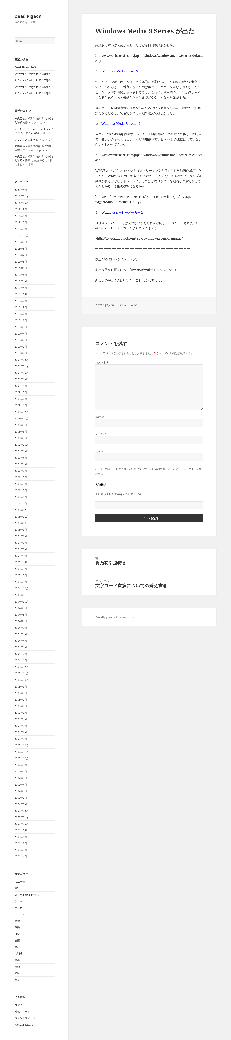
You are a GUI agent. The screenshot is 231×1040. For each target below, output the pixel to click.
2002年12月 (22, 745)
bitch (125, 305)
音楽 (17, 979)
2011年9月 (21, 268)
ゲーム (18, 901)
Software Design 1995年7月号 (33, 80)
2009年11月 (22, 366)
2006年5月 (21, 490)
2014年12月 (22, 235)
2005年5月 (21, 556)
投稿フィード (22, 1011)
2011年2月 (21, 301)
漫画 (17, 960)
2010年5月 (21, 327)
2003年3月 (21, 726)
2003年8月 (21, 693)
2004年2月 (21, 654)
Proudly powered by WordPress (115, 617)
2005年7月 (21, 543)
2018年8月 (21, 216)
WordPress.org (24, 1024)
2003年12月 (22, 667)
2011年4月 (21, 288)
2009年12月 (22, 359)
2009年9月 (21, 379)
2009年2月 (21, 399)
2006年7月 (21, 477)
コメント (102, 362)
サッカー (20, 908)
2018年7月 (21, 222)
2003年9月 (21, 686)
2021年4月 (21, 190)
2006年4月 (21, 497)
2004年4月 (21, 641)
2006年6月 (21, 484)
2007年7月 (21, 464)
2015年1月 (21, 229)
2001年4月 (21, 856)
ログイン (20, 1005)
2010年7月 (21, 314)
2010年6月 (21, 320)
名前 (99, 417)
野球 (17, 973)
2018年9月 (21, 209)
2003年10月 (22, 680)
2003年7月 (21, 699)
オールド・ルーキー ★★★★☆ (34, 129)
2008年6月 (21, 431)
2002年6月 (21, 778)
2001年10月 (22, 824)
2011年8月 (21, 275)
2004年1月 (21, 660)
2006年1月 (21, 503)
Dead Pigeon (28, 16)
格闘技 (18, 953)
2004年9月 (21, 608)
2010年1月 (21, 353)
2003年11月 (22, 673)
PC (16, 888)
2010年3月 (21, 340)
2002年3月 (21, 791)
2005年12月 (22, 510)
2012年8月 (21, 261)
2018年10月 (22, 203)
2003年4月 (21, 719)
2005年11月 (22, 516)
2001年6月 (21, 843)
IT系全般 (20, 881)
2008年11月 (22, 418)
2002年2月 (21, 797)
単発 (17, 927)
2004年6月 (21, 627)
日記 (17, 934)
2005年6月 (21, 549)
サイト (99, 451)
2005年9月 (21, 529)
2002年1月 (21, 804)
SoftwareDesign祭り (27, 895)
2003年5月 (21, 712)
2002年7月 (21, 771)
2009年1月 (21, 405)
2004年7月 (21, 621)
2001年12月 (22, 811)
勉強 (17, 921)
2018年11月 (22, 196)
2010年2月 (21, 346)
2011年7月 (21, 281)
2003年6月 (21, 706)
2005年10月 (22, 523)
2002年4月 (21, 784)
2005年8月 (21, 536)
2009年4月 (21, 386)
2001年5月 (21, 850)
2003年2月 (21, 732)
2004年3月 (21, 647)
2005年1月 (21, 582)
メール (101, 434)
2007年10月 (22, 444)
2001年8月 (21, 837)
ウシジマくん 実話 (28, 133)
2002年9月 (21, 765)
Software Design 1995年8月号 (33, 74)
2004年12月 (22, 588)
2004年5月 (21, 634)
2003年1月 (21, 739)
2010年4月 (21, 333)
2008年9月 (21, 425)
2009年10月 (22, 373)
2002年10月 (22, 758)
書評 (17, 947)
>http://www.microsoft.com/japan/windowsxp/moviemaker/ (139, 238)
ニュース (20, 914)
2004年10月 (22, 601)
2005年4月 (21, 562)
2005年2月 (21, 575)
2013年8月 (21, 248)
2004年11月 (22, 595)
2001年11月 (22, 817)
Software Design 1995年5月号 (33, 93)
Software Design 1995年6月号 (33, 87)
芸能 (17, 966)
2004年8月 (21, 614)
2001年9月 (21, 830)
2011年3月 (21, 294)
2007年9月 (21, 451)
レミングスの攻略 (25, 139)
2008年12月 (22, 412)
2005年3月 (21, 569)
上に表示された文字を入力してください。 (121, 494)
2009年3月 (21, 392)
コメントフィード (25, 1018)
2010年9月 (21, 307)
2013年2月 (21, 255)
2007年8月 (21, 458)
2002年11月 (22, 752)
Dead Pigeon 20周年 (27, 67)
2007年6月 (21, 471)
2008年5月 (21, 438)
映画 (17, 940)
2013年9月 (21, 242)
